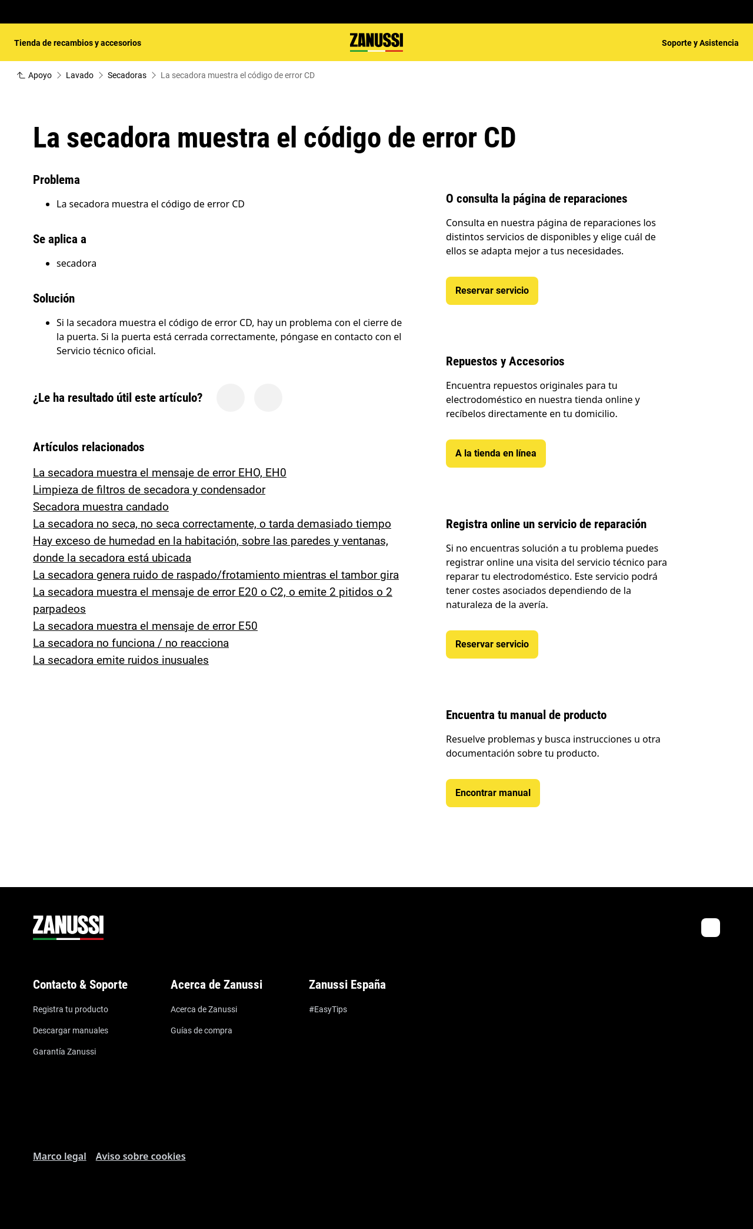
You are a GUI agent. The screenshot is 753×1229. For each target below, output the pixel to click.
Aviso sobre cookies (141, 1156)
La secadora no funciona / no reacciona (131, 643)
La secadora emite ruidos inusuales (121, 660)
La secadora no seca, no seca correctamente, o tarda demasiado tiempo (212, 523)
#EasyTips (328, 1009)
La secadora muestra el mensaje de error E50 (145, 626)
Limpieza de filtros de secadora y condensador (149, 489)
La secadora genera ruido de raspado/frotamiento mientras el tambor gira (216, 575)
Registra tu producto (70, 1009)
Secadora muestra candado (101, 506)
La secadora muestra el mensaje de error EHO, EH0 (159, 472)
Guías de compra (201, 1030)
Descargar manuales (70, 1030)
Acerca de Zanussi (204, 1009)
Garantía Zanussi (64, 1051)
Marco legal (59, 1156)
